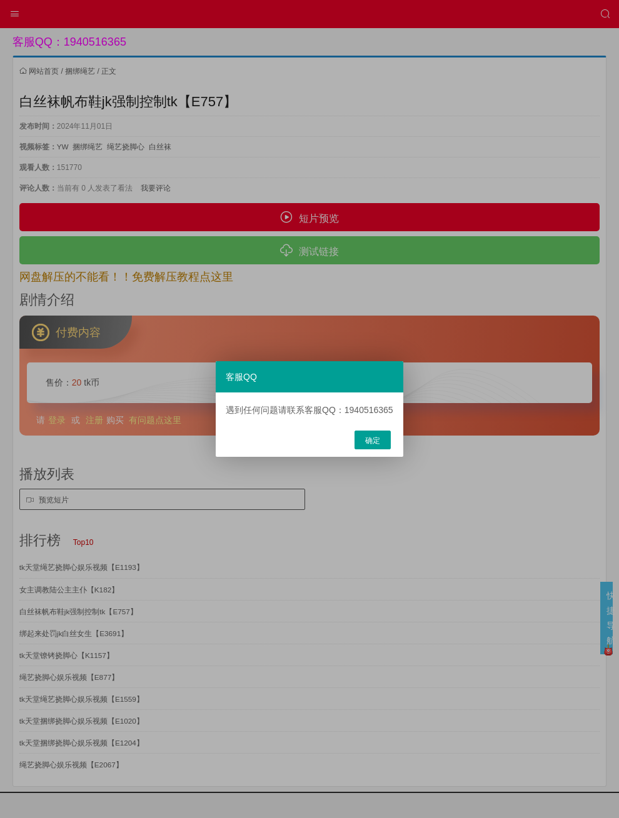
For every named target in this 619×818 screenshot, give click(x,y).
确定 (372, 440)
